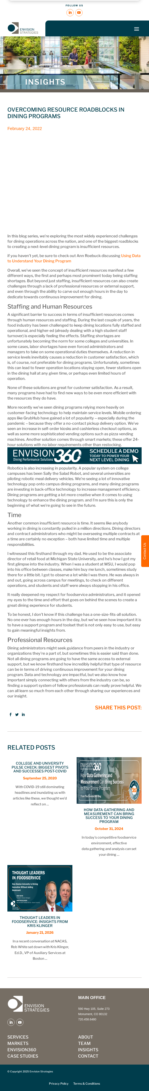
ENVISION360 (21, 1050)
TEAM (84, 1044)
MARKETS (17, 1044)
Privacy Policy (59, 1083)
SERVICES (17, 1038)
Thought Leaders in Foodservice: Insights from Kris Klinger (40, 922)
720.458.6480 (87, 1019)
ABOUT (85, 1038)
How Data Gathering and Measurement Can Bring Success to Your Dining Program (109, 816)
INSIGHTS (88, 1050)
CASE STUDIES (22, 1057)
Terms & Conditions (86, 1083)
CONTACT (88, 1057)
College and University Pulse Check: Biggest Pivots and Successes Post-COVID (40, 767)
